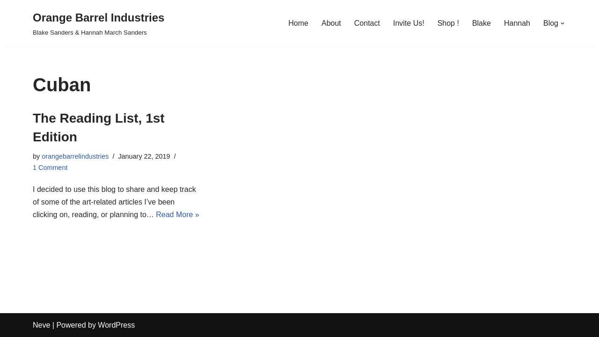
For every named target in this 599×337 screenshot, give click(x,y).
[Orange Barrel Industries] (98, 23)
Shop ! (448, 23)
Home (298, 23)
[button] (562, 23)
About (331, 23)
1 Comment (50, 167)
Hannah (517, 23)
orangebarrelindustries (75, 156)
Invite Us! (408, 23)
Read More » (177, 215)
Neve (41, 325)
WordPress (116, 325)
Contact (367, 23)
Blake (481, 23)
